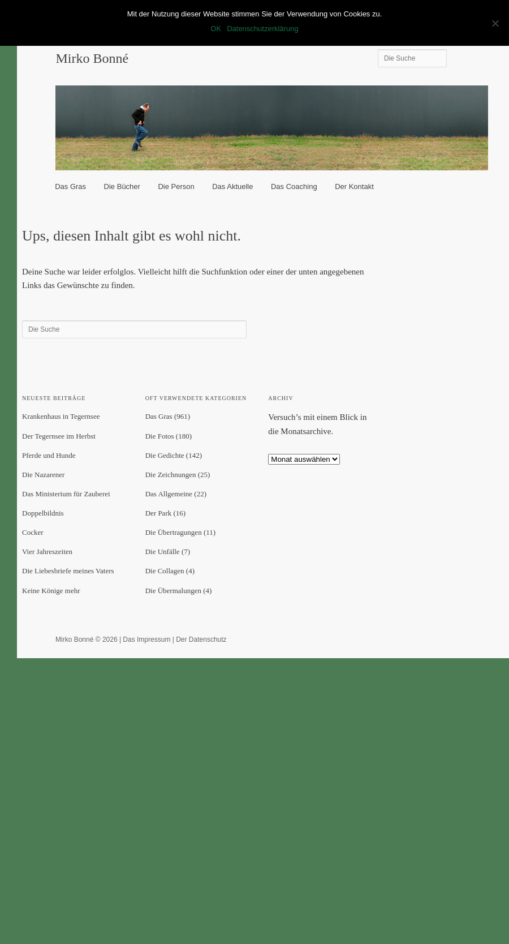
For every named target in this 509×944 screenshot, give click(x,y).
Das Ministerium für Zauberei (66, 494)
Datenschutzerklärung (262, 28)
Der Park (158, 513)
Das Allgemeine (168, 494)
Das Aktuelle (232, 186)
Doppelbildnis (43, 513)
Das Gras (70, 186)
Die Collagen (164, 571)
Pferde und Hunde (49, 455)
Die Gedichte (164, 455)
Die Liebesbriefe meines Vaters (68, 571)
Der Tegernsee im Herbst (59, 436)
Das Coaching (294, 186)
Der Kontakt (354, 186)
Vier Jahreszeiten (47, 551)
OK (215, 28)
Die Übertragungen (173, 532)
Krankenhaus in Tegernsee (61, 416)
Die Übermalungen (173, 590)
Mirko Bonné (91, 58)
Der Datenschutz (201, 639)
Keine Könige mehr (51, 590)
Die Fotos (159, 436)
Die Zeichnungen (170, 474)
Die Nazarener (43, 474)
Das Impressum (146, 639)
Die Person (176, 186)
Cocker (33, 532)
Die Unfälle (162, 551)
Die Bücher (122, 186)
